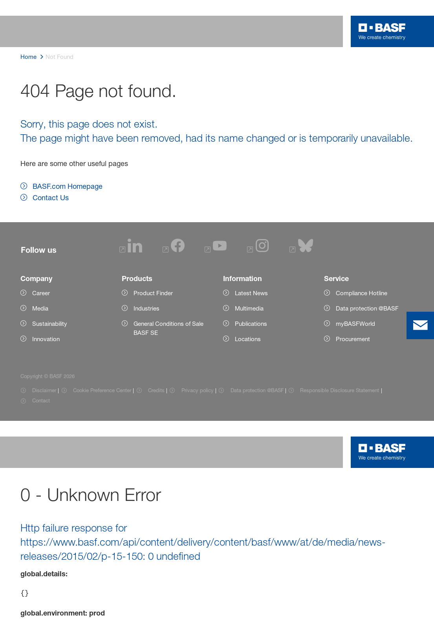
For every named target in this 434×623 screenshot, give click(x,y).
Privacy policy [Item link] (197, 390)
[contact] (420, 325)
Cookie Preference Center (102, 390)
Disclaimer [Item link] (44, 390)
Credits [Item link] (156, 390)
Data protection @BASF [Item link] (257, 390)
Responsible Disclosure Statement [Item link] (339, 390)
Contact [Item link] (41, 400)
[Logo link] (382, 31)
